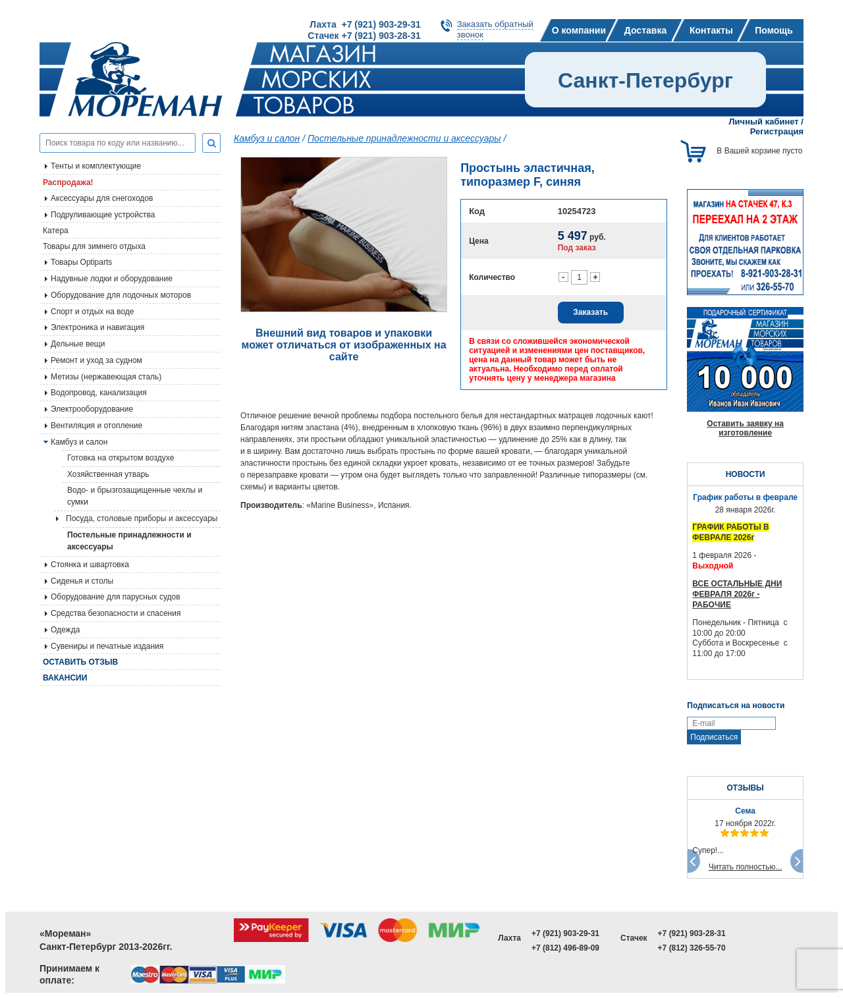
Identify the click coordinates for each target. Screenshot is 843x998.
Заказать (590, 312)
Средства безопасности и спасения (115, 613)
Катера (55, 230)
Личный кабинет (763, 121)
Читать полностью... (745, 867)
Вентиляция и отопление (96, 425)
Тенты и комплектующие (96, 166)
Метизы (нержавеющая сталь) (106, 376)
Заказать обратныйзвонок (495, 29)
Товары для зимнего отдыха (94, 246)
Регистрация (776, 131)
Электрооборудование (92, 409)
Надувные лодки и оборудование (112, 278)
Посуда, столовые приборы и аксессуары (142, 518)
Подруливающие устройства (103, 214)
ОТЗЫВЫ (744, 787)
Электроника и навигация (97, 327)
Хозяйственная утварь (108, 474)
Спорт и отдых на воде (92, 311)
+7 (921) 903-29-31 (565, 933)
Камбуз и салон (267, 138)
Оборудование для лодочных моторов (121, 295)
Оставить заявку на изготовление (745, 428)
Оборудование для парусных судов (115, 596)
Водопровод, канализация (99, 392)
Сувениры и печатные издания (107, 646)
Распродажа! (68, 182)
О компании (579, 30)
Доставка (645, 30)
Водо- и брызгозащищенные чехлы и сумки (134, 496)
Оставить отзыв (80, 662)
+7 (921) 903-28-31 (692, 933)
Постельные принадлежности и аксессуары (129, 540)
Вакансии (65, 677)
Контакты (711, 30)
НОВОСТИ (745, 474)
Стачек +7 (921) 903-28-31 (364, 35)
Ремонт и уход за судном (96, 360)
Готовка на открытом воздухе (120, 457)
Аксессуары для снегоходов (102, 198)
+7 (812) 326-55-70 (692, 948)
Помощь (774, 30)
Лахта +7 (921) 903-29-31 (365, 24)
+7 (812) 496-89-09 (565, 948)
